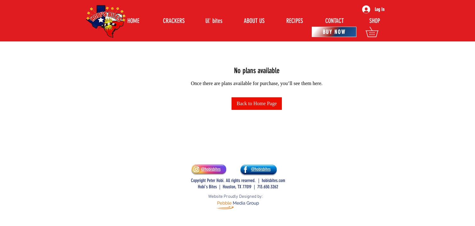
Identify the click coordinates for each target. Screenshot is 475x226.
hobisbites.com (273, 180)
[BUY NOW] (334, 32)
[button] (377, 32)
